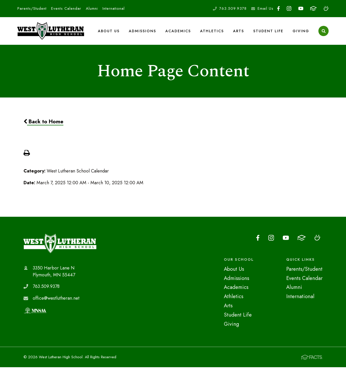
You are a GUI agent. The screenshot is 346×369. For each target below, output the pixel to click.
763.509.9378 (233, 8)
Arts (238, 31)
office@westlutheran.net (56, 300)
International (113, 8)
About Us (109, 31)
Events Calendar (66, 8)
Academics (178, 31)
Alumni (92, 8)
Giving (301, 31)
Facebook (278, 8)
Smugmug (326, 8)
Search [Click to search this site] (324, 32)
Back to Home (43, 123)
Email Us (265, 8)
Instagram (289, 8)
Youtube (300, 8)
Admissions (142, 31)
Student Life (268, 31)
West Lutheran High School (60, 245)
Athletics (212, 31)
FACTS (313, 8)
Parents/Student (32, 8)
